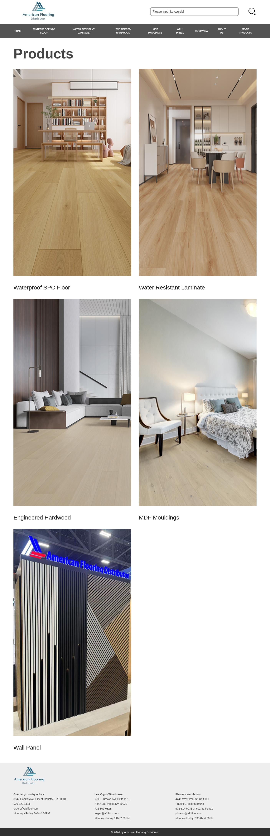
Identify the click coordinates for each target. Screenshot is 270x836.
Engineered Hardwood (123, 31)
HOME (17, 31)
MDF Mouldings (155, 31)
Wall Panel (180, 31)
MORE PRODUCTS (245, 31)
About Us (222, 31)
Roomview (201, 31)
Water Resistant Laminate (83, 31)
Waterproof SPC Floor (44, 31)
